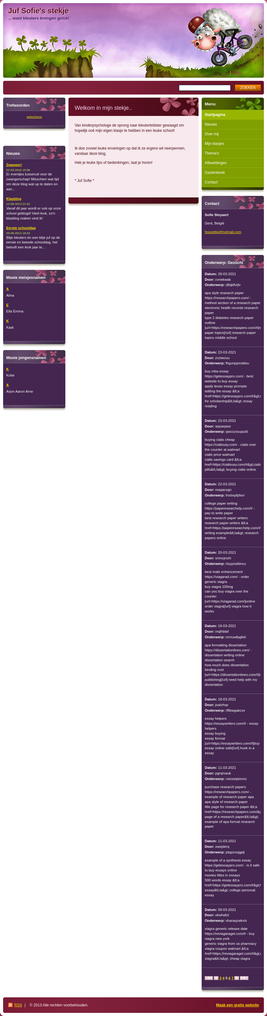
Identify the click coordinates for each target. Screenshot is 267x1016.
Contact (211, 182)
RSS (18, 1005)
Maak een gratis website (237, 1005)
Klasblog (13, 199)
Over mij (212, 134)
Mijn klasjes (214, 143)
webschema (34, 116)
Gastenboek (215, 172)
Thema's (212, 153)
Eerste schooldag (21, 228)
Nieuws (211, 124)
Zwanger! (14, 165)
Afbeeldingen (216, 163)
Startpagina (215, 115)
